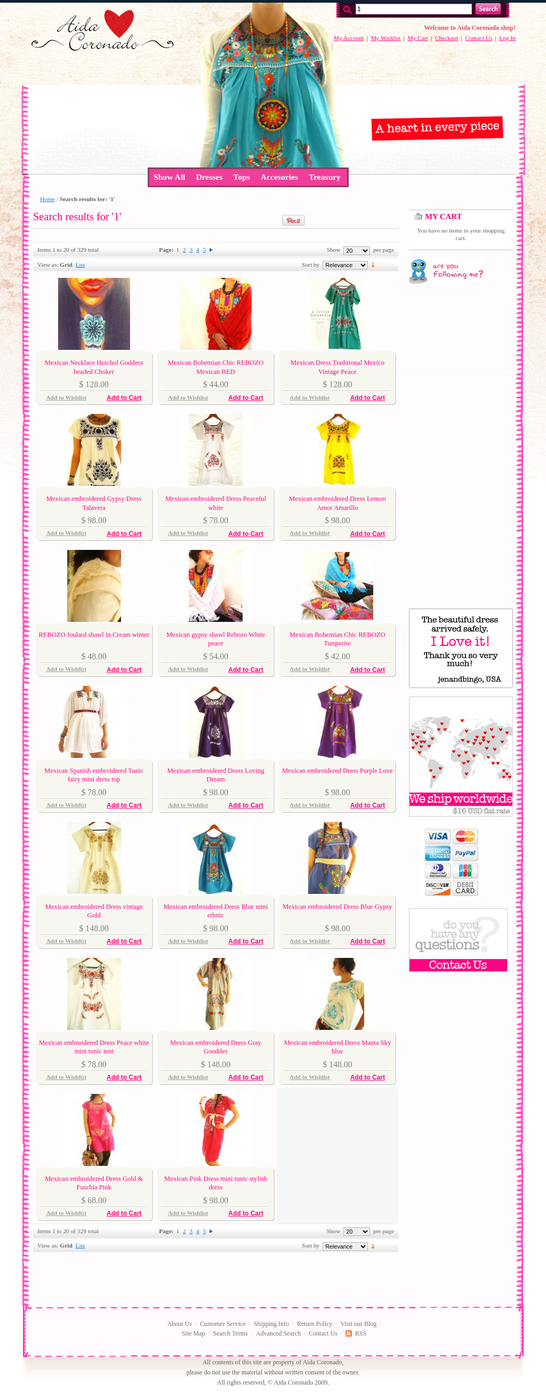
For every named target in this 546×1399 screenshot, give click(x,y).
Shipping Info (271, 1324)
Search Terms (230, 1333)
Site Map (193, 1333)
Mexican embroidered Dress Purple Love (337, 770)
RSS (360, 1333)
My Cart (417, 38)
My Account (349, 38)
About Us (179, 1324)
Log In (507, 38)
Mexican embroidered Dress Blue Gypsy (337, 906)
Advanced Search (278, 1333)
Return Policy (314, 1324)
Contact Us (478, 38)
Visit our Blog (358, 1324)
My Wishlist (385, 38)
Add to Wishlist (66, 397)
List (80, 264)
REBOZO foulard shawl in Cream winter (93, 634)
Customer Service (223, 1324)
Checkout (447, 38)
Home (47, 199)
